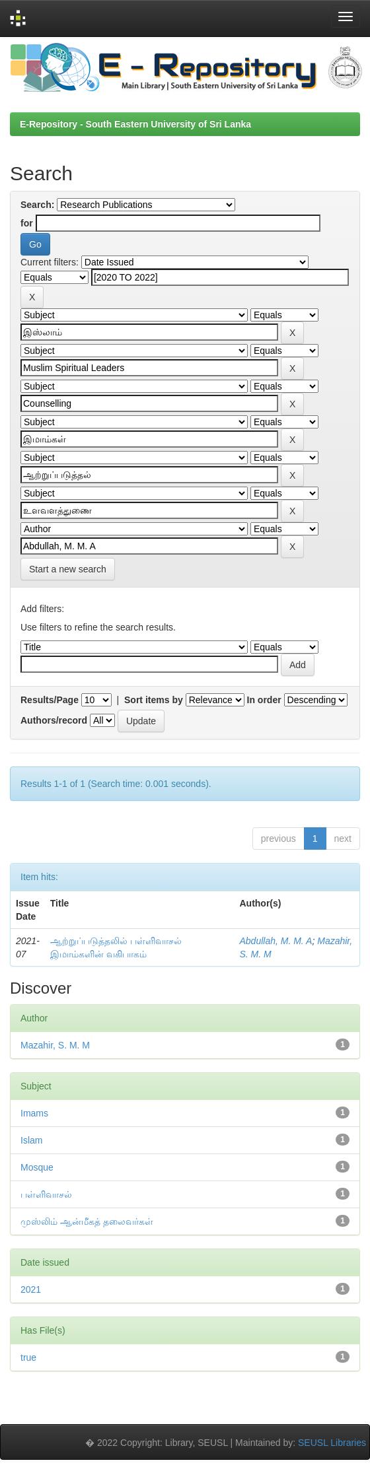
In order (264, 700)
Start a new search (67, 569)
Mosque (37, 1167)
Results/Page (49, 700)
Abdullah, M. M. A (275, 941)
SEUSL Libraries (332, 1442)
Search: (37, 204)
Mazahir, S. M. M (55, 1045)
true (28, 1357)
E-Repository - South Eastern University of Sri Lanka (135, 124)
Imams (34, 1113)
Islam (31, 1140)
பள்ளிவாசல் (46, 1194)
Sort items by (153, 700)
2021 (30, 1289)
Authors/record (53, 720)
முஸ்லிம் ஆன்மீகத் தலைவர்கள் (86, 1221)
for (26, 223)
